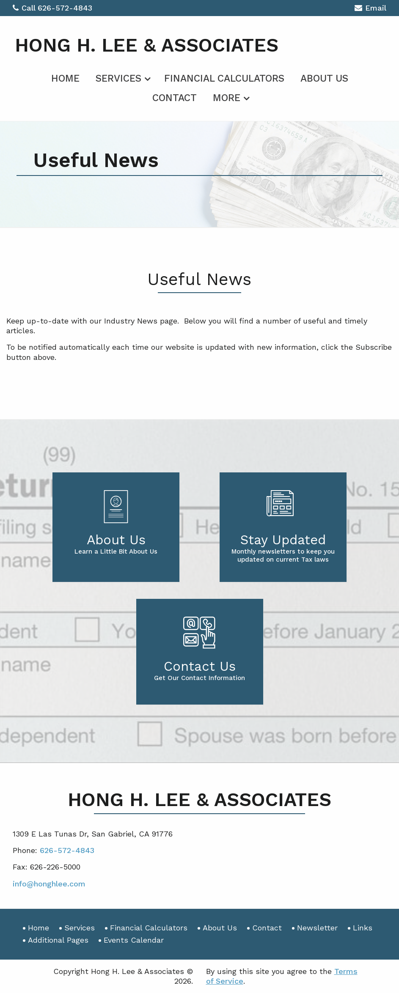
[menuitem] (65, 77)
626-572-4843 (65, 7)
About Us (324, 78)
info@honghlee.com (49, 883)
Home (65, 78)
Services (118, 78)
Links (362, 927)
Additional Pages (58, 939)
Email (370, 9)
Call (25, 7)
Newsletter (317, 927)
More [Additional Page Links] (226, 98)
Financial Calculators (224, 78)
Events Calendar (134, 939)
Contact (174, 98)
